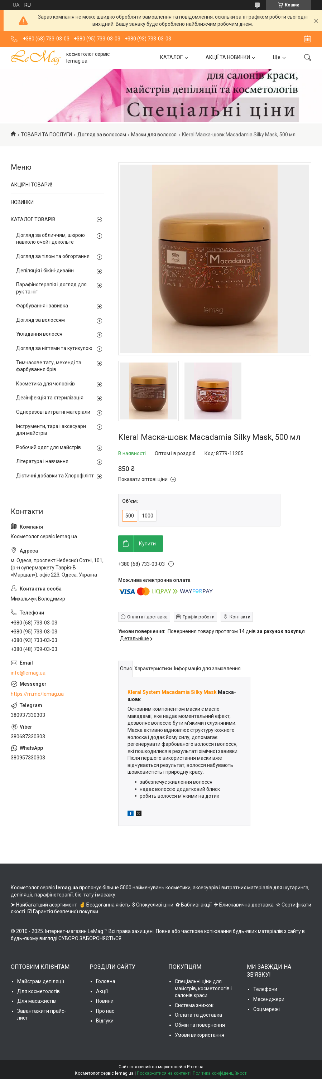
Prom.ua (195, 1066)
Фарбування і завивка (42, 305)
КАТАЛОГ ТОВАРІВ (33, 219)
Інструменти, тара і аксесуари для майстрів (51, 429)
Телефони (265, 989)
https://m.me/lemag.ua (37, 694)
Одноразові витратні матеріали (53, 412)
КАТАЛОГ (171, 57)
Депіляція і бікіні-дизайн (45, 270)
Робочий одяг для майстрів (48, 447)
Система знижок (194, 1005)
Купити (147, 543)
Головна (105, 981)
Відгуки (105, 1021)
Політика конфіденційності (220, 1073)
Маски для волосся (154, 134)
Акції (102, 991)
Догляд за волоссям (101, 134)
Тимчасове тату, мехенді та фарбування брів (48, 366)
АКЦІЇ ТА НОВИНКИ (228, 57)
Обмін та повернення (200, 1025)
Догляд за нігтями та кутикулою (54, 348)
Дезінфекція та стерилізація (49, 397)
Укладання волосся (39, 334)
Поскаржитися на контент (163, 1073)
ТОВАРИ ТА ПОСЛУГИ (46, 134)
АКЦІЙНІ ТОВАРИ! (31, 185)
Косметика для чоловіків (45, 384)
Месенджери (268, 999)
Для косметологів (38, 991)
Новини (105, 1001)
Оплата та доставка (198, 1015)
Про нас (105, 1011)
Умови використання (199, 1035)
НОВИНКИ (22, 202)
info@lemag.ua (28, 673)
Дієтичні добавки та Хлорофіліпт (55, 475)
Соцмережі (266, 1009)
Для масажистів (36, 1001)
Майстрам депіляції (40, 981)
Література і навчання (42, 461)
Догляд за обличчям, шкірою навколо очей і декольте (50, 238)
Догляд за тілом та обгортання (53, 256)
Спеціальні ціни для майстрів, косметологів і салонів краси (203, 988)
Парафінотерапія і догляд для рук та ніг (51, 288)
